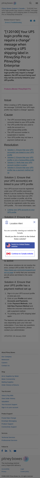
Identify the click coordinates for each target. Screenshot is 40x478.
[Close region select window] (34, 222)
